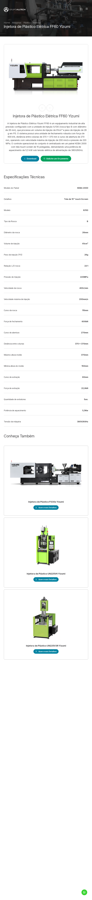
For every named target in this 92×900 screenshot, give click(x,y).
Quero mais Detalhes (46, 508)
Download (30, 158)
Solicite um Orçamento (55, 158)
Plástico (27, 22)
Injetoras (37, 22)
